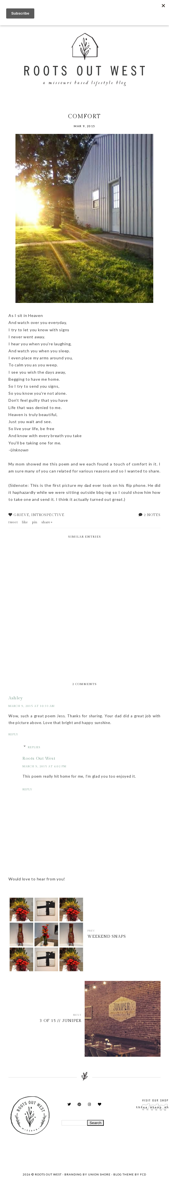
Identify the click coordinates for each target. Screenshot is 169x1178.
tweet (13, 522)
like (25, 522)
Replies (34, 747)
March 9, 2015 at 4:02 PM (44, 766)
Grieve (21, 515)
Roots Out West (38, 758)
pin (34, 522)
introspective (47, 515)
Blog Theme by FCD (129, 1174)
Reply (13, 734)
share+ (47, 522)
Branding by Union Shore (87, 1174)
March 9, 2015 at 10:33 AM (31, 706)
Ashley (15, 698)
